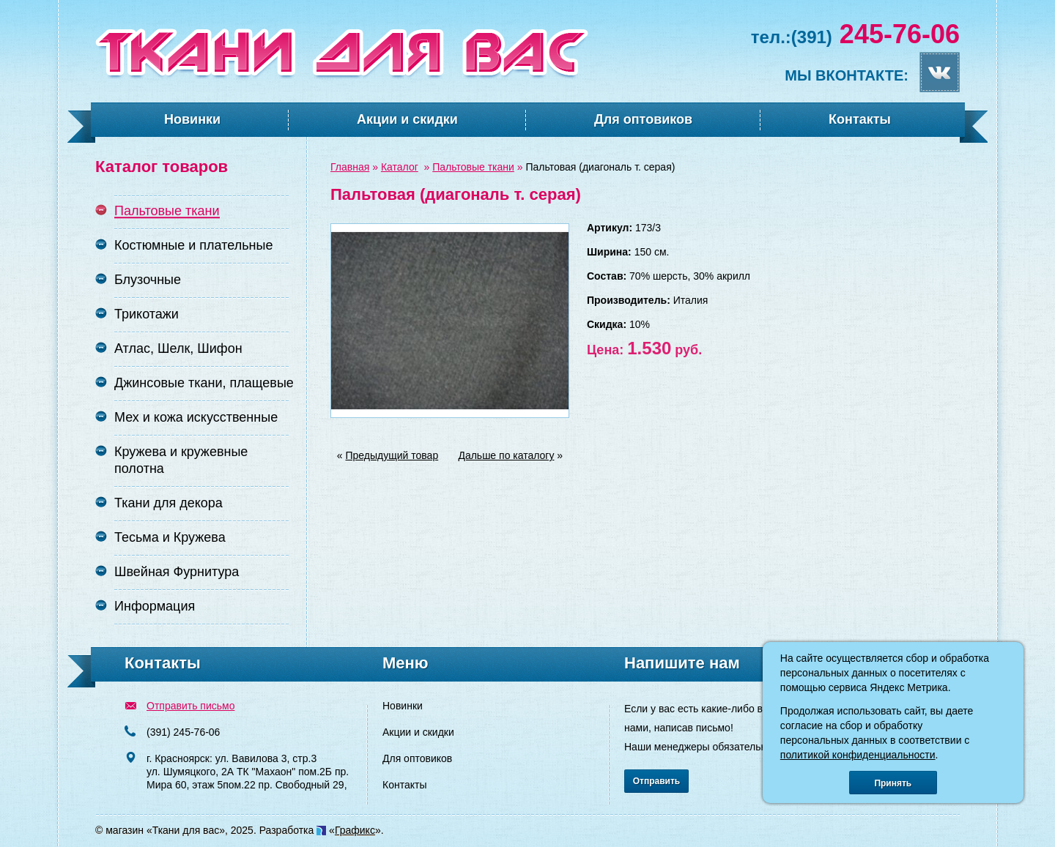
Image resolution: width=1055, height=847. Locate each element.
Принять (892, 783)
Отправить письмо (190, 706)
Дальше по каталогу (506, 455)
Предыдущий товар (392, 455)
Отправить (656, 781)
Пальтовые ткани (473, 167)
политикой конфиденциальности (858, 755)
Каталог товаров (161, 166)
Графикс (355, 830)
